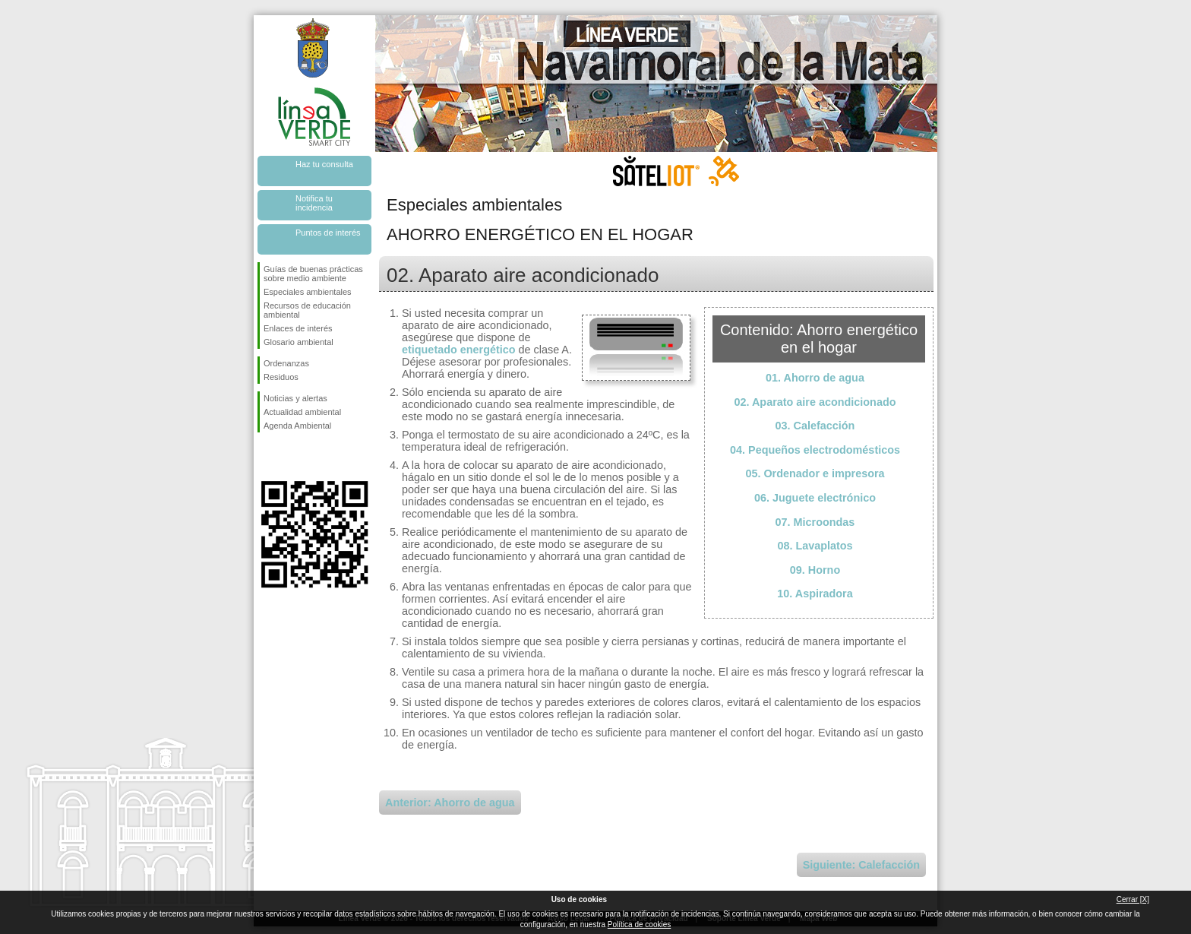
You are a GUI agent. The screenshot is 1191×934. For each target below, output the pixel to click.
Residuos (281, 377)
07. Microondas (815, 522)
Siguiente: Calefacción (861, 865)
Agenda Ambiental (297, 425)
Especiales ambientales (308, 291)
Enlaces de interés (298, 328)
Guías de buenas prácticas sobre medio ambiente (313, 273)
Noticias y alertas (295, 398)
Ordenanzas (286, 363)
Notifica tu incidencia (314, 203)
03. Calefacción (815, 426)
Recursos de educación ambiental (307, 310)
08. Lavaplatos (814, 546)
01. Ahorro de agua (815, 378)
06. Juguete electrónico (815, 498)
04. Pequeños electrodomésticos (815, 450)
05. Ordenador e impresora (814, 473)
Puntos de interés (328, 232)
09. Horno (815, 570)
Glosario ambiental (298, 342)
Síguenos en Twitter (292, 457)
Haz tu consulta (324, 164)
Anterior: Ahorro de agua (450, 802)
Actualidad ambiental (302, 411)
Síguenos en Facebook (266, 457)
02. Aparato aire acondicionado (815, 402)
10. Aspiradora (814, 593)
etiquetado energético (459, 350)
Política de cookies (639, 924)
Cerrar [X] (1133, 899)
